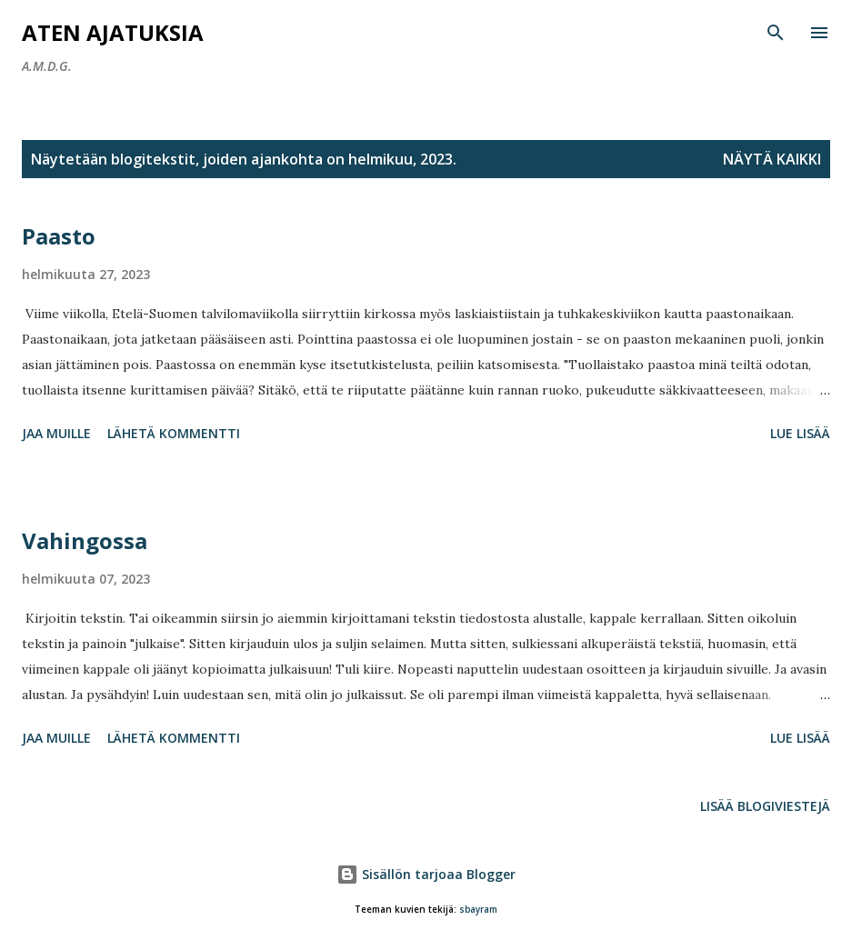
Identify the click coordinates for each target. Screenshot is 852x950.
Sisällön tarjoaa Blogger (426, 874)
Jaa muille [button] (56, 433)
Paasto (58, 236)
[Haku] (776, 33)
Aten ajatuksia (113, 32)
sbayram (478, 909)
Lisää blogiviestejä (765, 806)
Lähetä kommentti (173, 433)
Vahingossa (84, 540)
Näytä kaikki (772, 159)
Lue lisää (800, 433)
